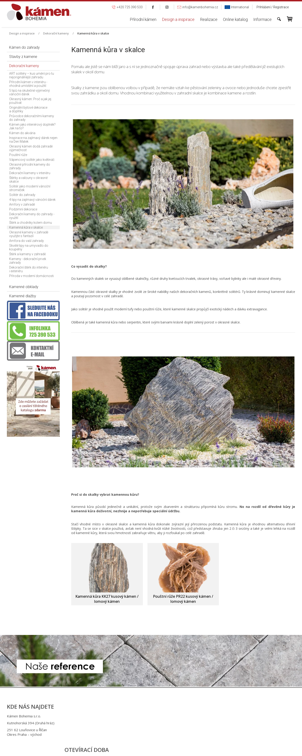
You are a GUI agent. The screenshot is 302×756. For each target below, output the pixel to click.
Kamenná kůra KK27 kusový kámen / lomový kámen (107, 599)
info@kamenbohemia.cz (154, 730)
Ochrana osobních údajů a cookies (188, 749)
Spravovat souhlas (226, 749)
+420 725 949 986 (150, 723)
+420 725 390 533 (149, 716)
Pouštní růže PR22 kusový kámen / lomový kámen (183, 599)
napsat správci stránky (146, 749)
